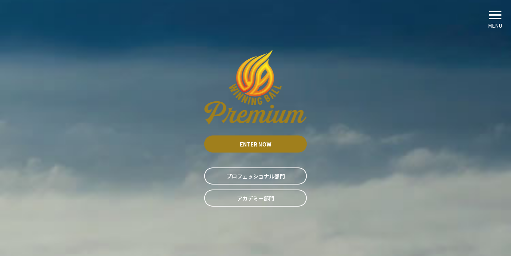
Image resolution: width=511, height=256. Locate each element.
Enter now (255, 144)
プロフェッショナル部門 (255, 176)
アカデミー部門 (255, 198)
